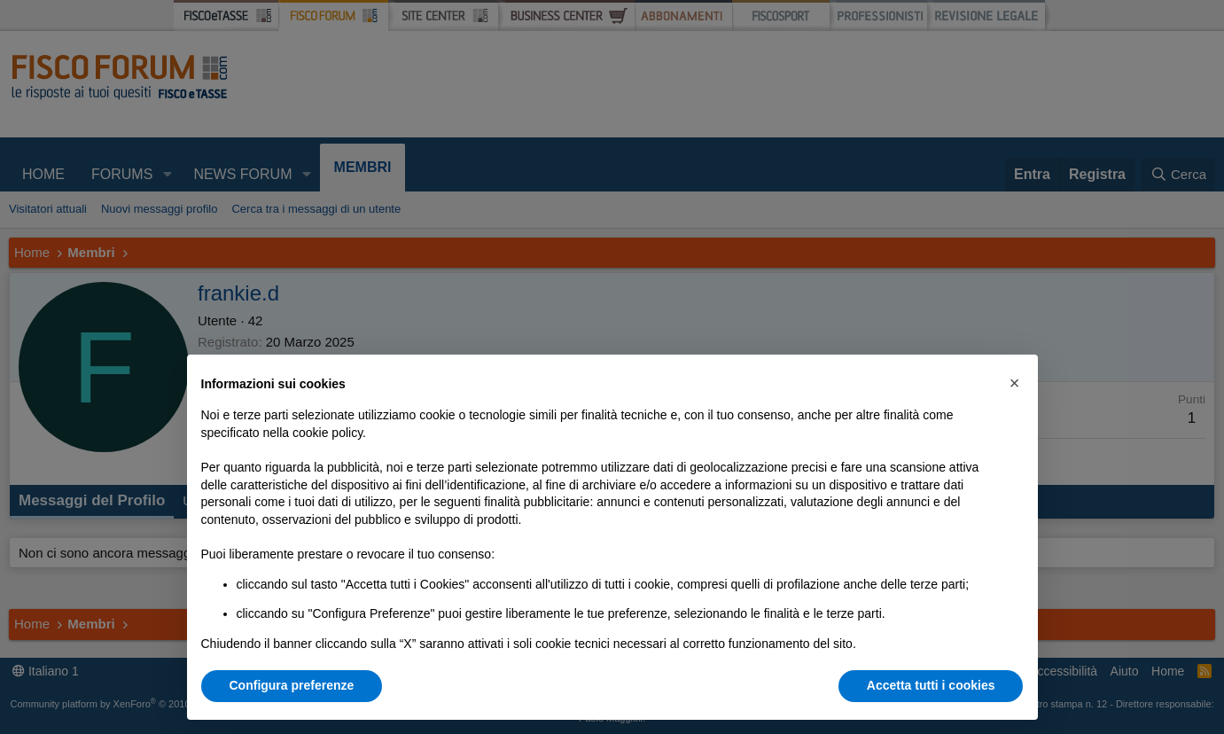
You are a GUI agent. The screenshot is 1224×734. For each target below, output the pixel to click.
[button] (1015, 383)
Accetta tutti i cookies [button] (931, 685)
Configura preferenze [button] (292, 685)
